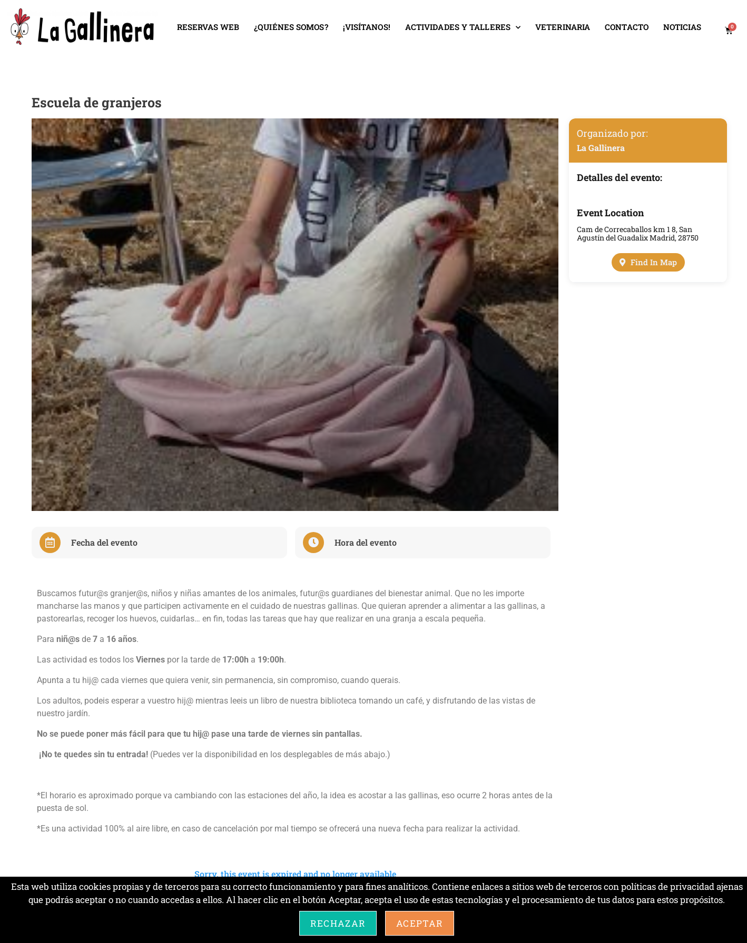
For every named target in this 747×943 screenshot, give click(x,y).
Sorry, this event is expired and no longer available (295, 873)
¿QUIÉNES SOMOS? (291, 27)
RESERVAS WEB (208, 27)
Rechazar (338, 923)
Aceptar (419, 923)
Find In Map (648, 262)
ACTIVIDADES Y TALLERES (462, 27)
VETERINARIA (562, 27)
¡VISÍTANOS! (366, 27)
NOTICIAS (682, 27)
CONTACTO (626, 27)
